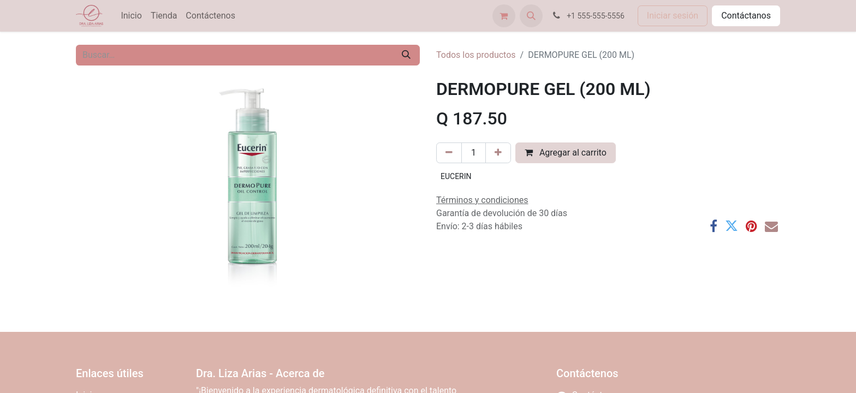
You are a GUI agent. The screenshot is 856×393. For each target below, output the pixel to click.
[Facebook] (713, 226)
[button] (531, 15)
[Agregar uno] (498, 152)
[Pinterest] (751, 226)
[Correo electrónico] (771, 226)
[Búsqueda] (406, 55)
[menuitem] (131, 16)
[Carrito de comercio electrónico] (503, 15)
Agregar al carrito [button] (566, 152)
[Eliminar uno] (449, 152)
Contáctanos (746, 15)
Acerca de (300, 373)
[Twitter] (731, 226)
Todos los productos (476, 55)
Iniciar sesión (672, 15)
